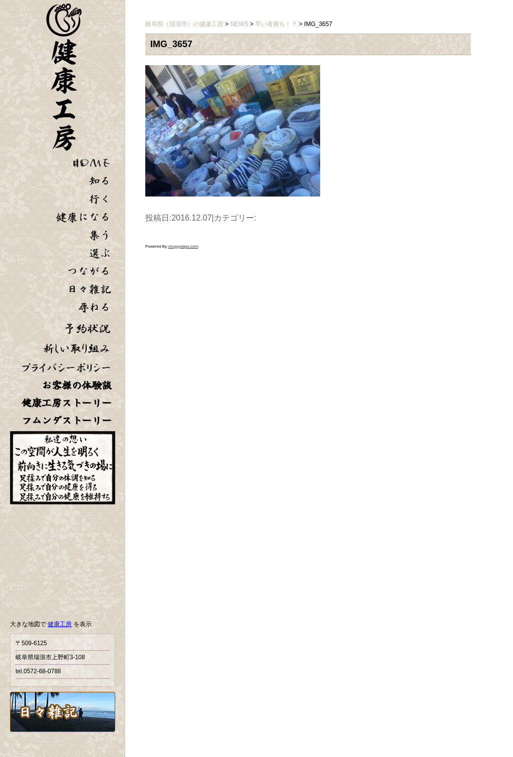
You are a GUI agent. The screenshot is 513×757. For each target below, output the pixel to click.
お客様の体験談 (77, 385)
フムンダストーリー (67, 420)
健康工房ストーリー (67, 403)
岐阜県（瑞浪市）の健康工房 (184, 24)
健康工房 (60, 624)
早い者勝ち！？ (276, 24)
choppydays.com (183, 246)
